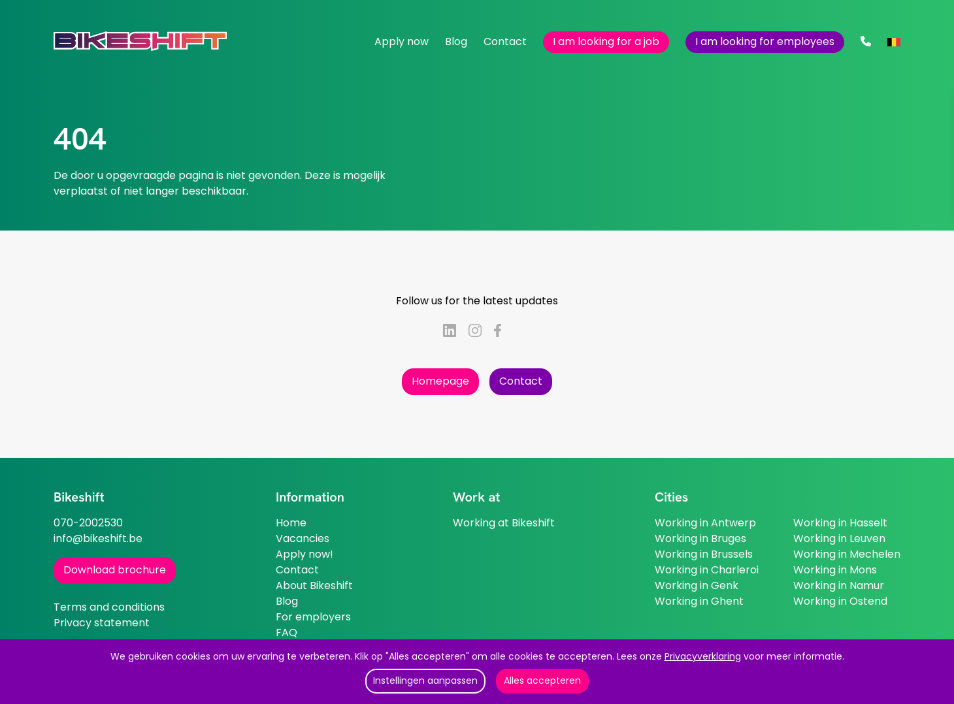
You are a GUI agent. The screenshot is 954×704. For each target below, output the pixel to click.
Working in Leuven (839, 538)
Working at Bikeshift (504, 522)
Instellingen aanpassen (425, 680)
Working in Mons (835, 569)
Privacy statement (102, 622)
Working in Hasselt (840, 522)
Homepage (440, 381)
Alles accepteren (542, 680)
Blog (456, 41)
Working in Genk (696, 585)
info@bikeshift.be (98, 538)
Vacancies (302, 538)
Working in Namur (838, 585)
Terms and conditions (109, 607)
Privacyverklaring (703, 656)
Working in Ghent (699, 601)
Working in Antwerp (705, 522)
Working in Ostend (840, 601)
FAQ (286, 632)
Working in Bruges (700, 538)
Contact (505, 41)
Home (291, 522)
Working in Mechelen (846, 554)
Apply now (401, 41)
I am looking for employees (764, 41)
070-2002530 (88, 522)
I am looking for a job (606, 41)
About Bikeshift (314, 585)
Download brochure (114, 569)
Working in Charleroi (707, 569)
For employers (313, 616)
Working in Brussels (704, 554)
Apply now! (304, 554)
